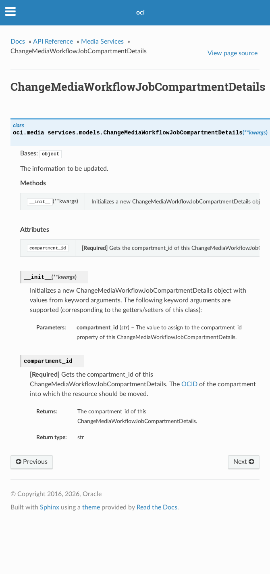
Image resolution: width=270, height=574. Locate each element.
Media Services (102, 41)
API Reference (53, 41)
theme (91, 507)
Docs (17, 41)
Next (243, 462)
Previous (32, 462)
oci (140, 12)
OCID (189, 384)
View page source (233, 53)
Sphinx (49, 507)
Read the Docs (157, 507)
